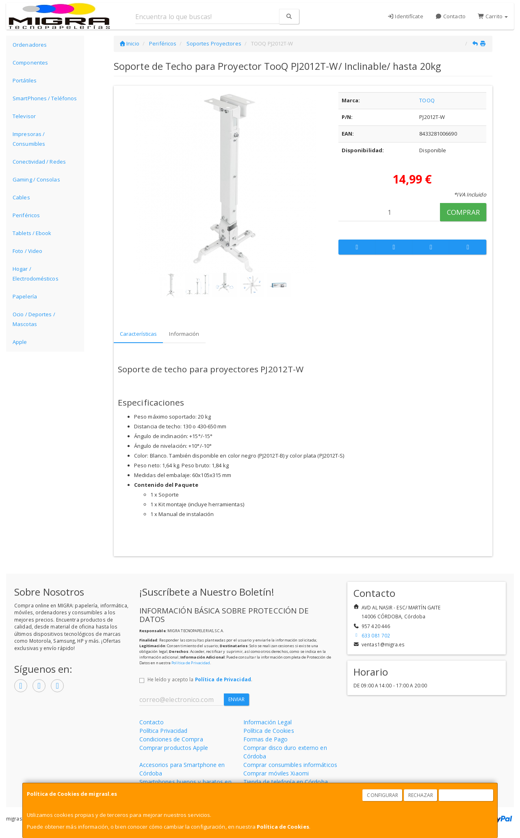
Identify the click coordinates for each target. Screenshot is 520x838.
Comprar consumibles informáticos (290, 765)
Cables (21, 197)
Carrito (493, 16)
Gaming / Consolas (36, 179)
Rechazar (420, 795)
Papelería (25, 296)
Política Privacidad (163, 730)
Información (184, 333)
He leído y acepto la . (199, 679)
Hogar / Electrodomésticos (35, 273)
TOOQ (426, 100)
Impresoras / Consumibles (29, 138)
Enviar (236, 699)
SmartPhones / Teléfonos (45, 98)
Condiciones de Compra (171, 739)
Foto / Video (27, 251)
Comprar (463, 212)
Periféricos (26, 215)
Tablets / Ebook (32, 233)
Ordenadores (30, 44)
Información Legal (267, 722)
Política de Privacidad (190, 662)
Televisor (24, 116)
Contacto (451, 16)
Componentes (30, 62)
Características (138, 333)
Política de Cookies (283, 826)
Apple (20, 342)
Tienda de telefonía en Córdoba (285, 782)
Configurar (382, 795)
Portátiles (25, 80)
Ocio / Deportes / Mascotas (34, 319)
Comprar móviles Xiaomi (276, 773)
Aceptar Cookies (466, 795)
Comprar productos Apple (173, 748)
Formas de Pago (265, 739)
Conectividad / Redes (39, 161)
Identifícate (405, 16)
